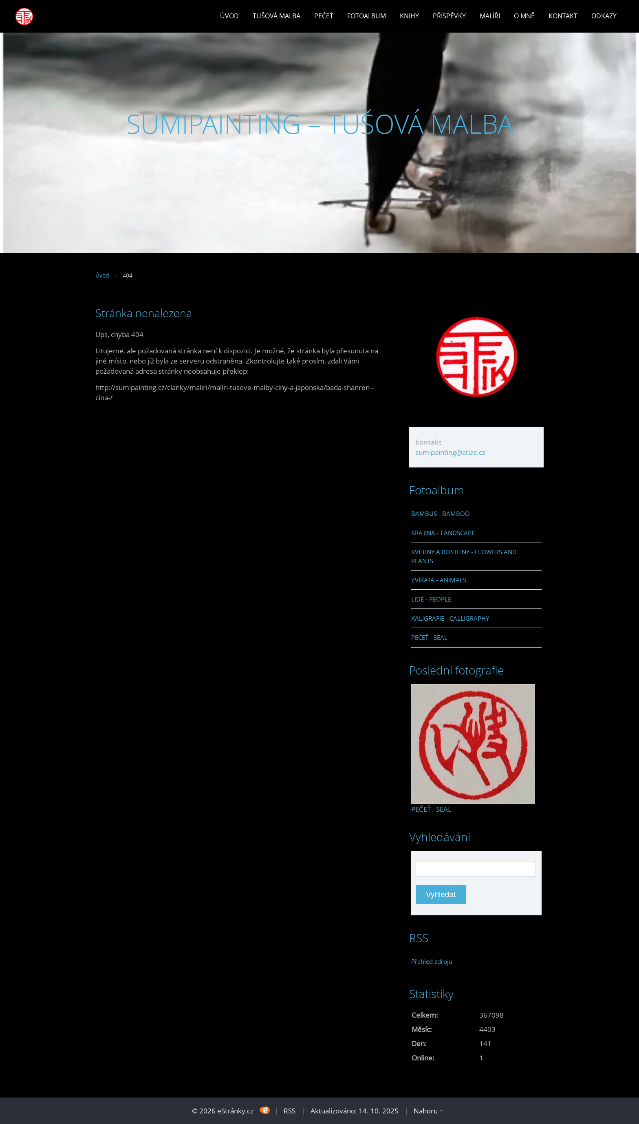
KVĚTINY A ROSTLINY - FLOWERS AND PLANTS (464, 556)
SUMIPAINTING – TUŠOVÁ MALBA (319, 123)
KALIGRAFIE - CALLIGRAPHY (450, 618)
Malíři (490, 15)
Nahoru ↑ (428, 1110)
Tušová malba (276, 15)
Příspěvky (449, 15)
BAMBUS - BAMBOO (440, 513)
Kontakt (563, 15)
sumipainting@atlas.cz (450, 452)
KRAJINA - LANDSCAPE (443, 533)
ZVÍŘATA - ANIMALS (438, 580)
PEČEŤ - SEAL (429, 637)
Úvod (229, 15)
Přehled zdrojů (431, 961)
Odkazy (604, 15)
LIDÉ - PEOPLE (431, 599)
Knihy (409, 15)
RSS (289, 1110)
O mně (524, 15)
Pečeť (323, 15)
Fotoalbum (366, 15)
